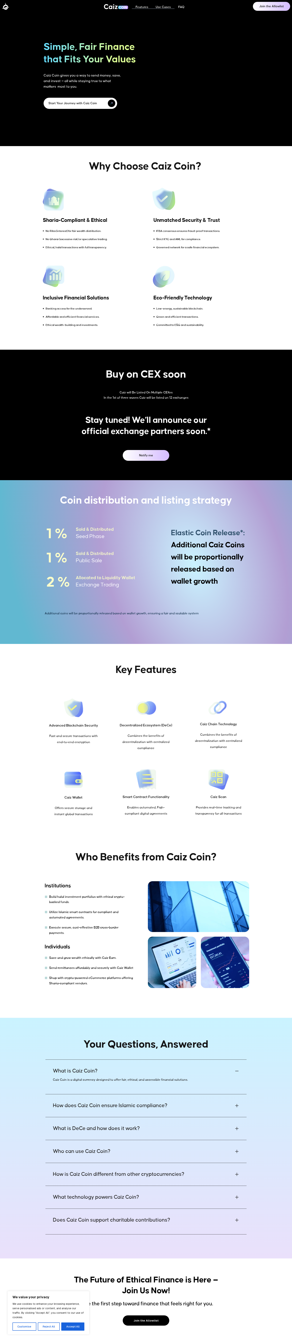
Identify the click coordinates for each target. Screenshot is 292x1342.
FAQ (181, 7)
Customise (24, 1326)
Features (142, 7)
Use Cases (163, 7)
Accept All (73, 1326)
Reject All (49, 1326)
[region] (48, 1313)
